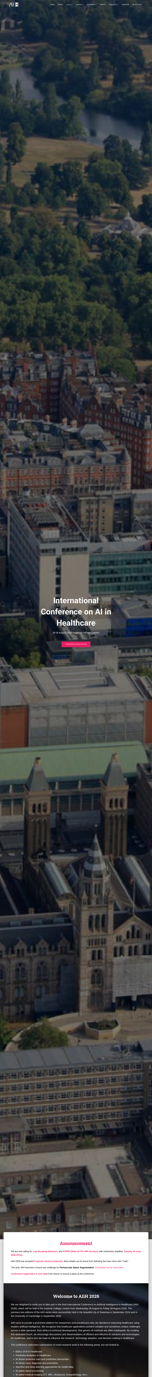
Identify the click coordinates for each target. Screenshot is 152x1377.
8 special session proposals (48, 1261)
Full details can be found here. (109, 1267)
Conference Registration (76, 645)
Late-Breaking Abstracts (45, 1251)
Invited (79, 6)
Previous (113, 6)
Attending (91, 6)
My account (137, 6)
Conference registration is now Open (29, 1274)
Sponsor (125, 6)
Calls (69, 6)
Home (52, 6)
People (103, 6)
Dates (60, 6)
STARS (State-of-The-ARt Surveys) (80, 1251)
